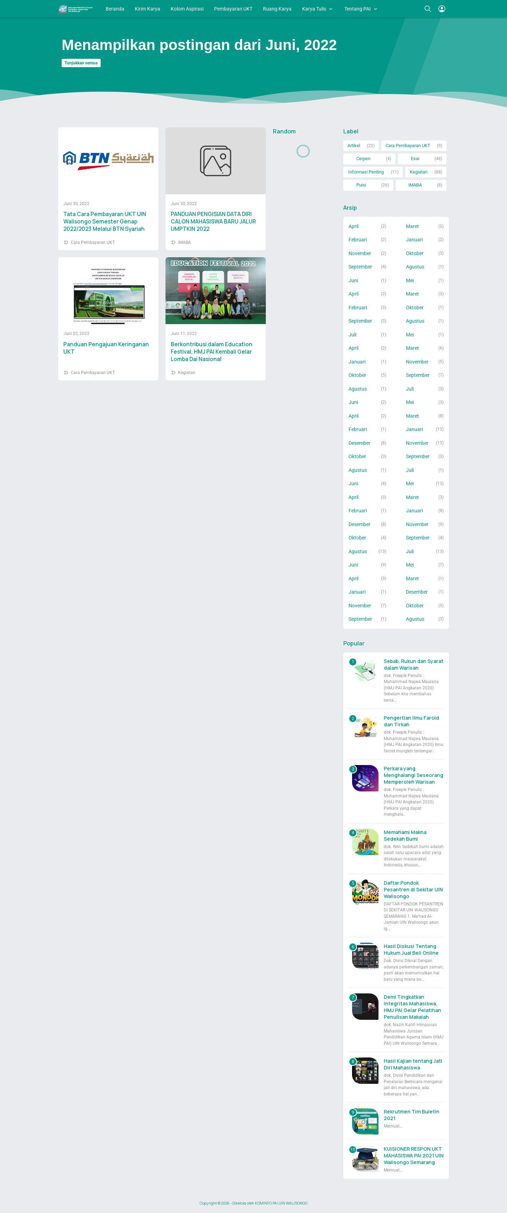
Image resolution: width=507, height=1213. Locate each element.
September (360, 267)
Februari (358, 239)
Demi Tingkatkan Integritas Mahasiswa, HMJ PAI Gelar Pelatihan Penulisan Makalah (412, 1006)
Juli (352, 334)
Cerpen (363, 158)
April (353, 226)
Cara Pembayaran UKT (93, 242)
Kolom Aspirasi (187, 9)
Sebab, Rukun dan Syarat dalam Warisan (413, 664)
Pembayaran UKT (233, 9)
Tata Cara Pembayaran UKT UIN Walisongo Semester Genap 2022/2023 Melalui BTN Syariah (104, 221)
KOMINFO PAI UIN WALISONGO (281, 1203)
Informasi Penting (366, 172)
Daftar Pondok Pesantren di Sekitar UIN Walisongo (413, 889)
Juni (353, 280)
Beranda (115, 9)
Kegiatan (186, 372)
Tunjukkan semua (81, 63)
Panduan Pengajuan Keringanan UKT (106, 348)
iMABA (184, 242)
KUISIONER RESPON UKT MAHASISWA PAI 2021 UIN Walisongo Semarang (414, 1155)
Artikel (354, 145)
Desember (359, 443)
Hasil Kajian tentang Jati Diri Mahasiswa (413, 1064)
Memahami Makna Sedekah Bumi (405, 835)
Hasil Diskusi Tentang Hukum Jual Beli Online (411, 949)
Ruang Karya (277, 9)
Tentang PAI (357, 9)
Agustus (415, 267)
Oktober (415, 253)
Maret (412, 226)
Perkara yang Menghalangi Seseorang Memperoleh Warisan (413, 775)
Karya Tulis (314, 9)
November (360, 253)
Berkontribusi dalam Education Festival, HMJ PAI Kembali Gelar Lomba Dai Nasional (211, 352)
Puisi (361, 185)
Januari (414, 239)
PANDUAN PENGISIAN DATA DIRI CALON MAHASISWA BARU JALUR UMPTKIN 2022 (213, 221)
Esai (415, 158)
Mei (410, 280)
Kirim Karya (147, 9)
